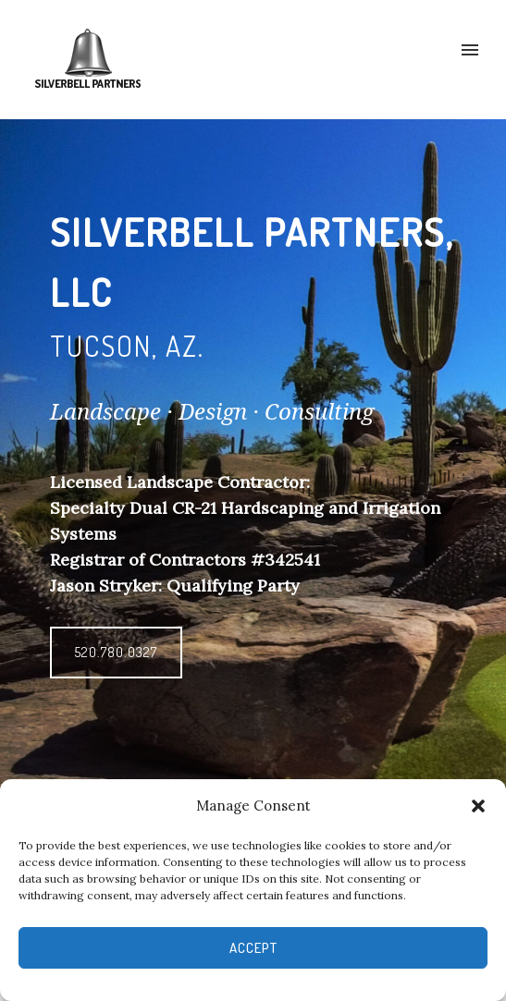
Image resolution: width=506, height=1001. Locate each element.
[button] (478, 806)
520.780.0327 (116, 652)
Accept (253, 948)
